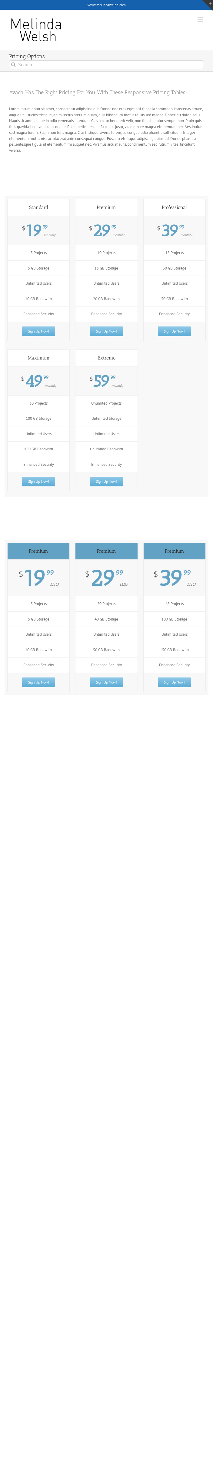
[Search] (13, 64)
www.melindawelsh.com (107, 4)
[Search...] (106, 64)
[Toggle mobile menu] (201, 19)
